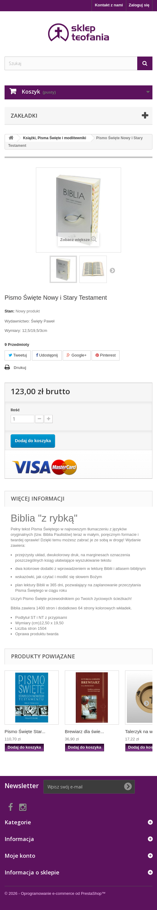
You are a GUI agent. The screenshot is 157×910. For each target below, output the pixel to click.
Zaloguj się (139, 5)
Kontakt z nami (109, 5)
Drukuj (20, 367)
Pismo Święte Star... (25, 731)
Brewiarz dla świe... (84, 731)
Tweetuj (18, 355)
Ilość (15, 410)
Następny (112, 270)
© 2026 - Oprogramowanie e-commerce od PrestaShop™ (55, 893)
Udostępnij (47, 355)
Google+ (76, 355)
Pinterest (106, 355)
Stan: (10, 311)
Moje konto (20, 855)
